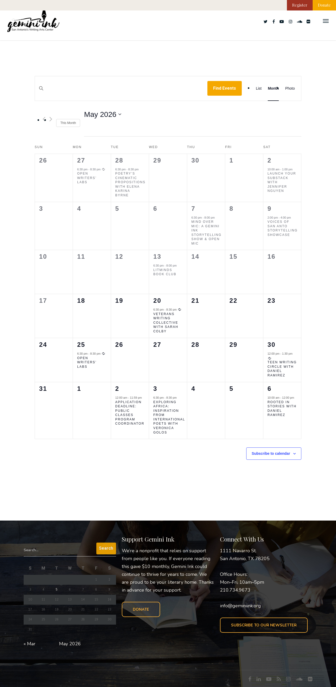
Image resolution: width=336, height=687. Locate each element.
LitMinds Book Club (164, 272)
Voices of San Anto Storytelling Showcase (282, 228)
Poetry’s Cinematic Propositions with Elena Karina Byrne (130, 184)
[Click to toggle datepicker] (102, 114)
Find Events (224, 88)
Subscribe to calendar (271, 453)
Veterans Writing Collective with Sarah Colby (165, 322)
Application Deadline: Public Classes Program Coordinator (129, 413)
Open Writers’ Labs (87, 178)
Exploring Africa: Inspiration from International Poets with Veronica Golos (169, 417)
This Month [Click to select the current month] (68, 123)
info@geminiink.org (240, 606)
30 (271, 344)
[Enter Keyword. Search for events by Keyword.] (121, 93)
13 (157, 256)
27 (81, 160)
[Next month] (50, 119)
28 (119, 160)
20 (157, 300)
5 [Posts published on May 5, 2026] (56, 590)
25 (81, 344)
